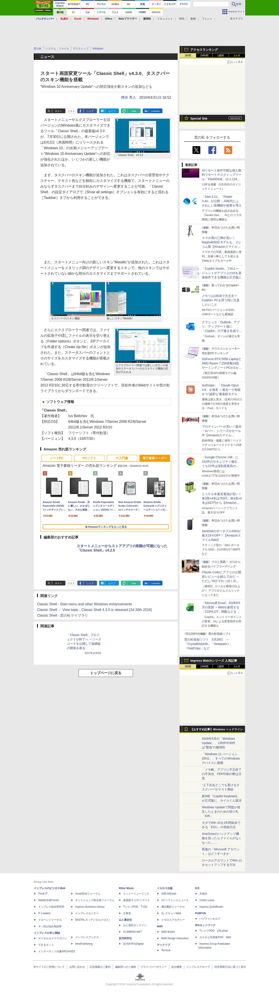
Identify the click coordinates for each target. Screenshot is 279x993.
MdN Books (168, 931)
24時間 (204, 55)
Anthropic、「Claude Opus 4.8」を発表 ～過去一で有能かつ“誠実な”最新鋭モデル (221, 390)
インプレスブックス (87, 937)
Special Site (199, 118)
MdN (160, 926)
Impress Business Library (90, 906)
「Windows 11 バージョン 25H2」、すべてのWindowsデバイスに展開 (221, 758)
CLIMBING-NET (132, 931)
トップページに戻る (105, 673)
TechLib (165, 950)
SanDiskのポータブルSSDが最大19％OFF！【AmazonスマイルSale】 (221, 535)
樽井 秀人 (128, 97)
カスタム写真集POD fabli (215, 937)
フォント (207, 18)
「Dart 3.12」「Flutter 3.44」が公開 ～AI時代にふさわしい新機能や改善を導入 (222, 201)
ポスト (58, 111)
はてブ (112, 111)
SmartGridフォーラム (87, 893)
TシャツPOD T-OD (135, 906)
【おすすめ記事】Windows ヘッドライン (216, 729)
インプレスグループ (198, 966)
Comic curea (206, 900)
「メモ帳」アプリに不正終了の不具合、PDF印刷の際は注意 (222, 774)
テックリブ (163, 944)
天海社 (203, 893)
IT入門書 (122, 458)
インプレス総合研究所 (51, 906)
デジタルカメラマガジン (52, 938)
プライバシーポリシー (154, 966)
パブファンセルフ (209, 918)
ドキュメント (165, 18)
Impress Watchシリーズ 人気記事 (213, 660)
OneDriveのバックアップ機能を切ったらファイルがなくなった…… (222, 838)
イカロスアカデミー (173, 919)
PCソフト (89, 458)
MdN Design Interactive (175, 938)
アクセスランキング (204, 49)
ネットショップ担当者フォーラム (94, 900)
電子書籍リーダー (155, 458)
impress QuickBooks (211, 906)
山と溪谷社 (125, 919)
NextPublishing (84, 943)
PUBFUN (200, 913)
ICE (197, 888)
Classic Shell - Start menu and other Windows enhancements (84, 604)
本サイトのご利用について (49, 966)
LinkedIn (155, 111)
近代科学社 (125, 938)
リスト (71, 111)
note (133, 111)
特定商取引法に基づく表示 (230, 966)
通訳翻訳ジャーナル (173, 906)
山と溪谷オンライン (135, 925)
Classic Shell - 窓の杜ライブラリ (62, 615)
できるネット (46, 944)
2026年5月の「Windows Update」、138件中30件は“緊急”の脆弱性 (218, 743)
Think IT (43, 893)
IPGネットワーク (205, 925)
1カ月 (237, 55)
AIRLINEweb (168, 893)
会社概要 (176, 966)
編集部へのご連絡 (125, 966)
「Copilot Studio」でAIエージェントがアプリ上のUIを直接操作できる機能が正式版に (222, 273)
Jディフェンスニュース (175, 900)
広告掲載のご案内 (100, 966)
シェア (90, 111)
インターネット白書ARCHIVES (56, 951)
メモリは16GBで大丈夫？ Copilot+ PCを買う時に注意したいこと (221, 300)
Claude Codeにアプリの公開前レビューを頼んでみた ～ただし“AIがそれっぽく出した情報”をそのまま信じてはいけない (221, 580)
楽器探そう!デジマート (136, 900)
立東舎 (127, 913)
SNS (181, 18)
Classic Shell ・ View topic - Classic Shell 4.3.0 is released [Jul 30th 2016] (94, 610)
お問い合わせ (77, 966)
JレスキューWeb (171, 913)
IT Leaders (44, 913)
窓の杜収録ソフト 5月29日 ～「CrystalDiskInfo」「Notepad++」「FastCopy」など (208, 644)
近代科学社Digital (133, 943)
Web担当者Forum (48, 900)
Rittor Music (126, 888)
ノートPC (56, 458)
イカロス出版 (165, 888)
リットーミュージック (136, 893)
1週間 (220, 55)
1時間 (188, 55)
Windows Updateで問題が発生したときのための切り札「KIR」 (221, 811)
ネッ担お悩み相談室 (50, 926)
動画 (193, 18)
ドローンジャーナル (50, 919)
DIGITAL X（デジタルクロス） (93, 919)
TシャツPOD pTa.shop (213, 930)
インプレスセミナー (87, 913)
